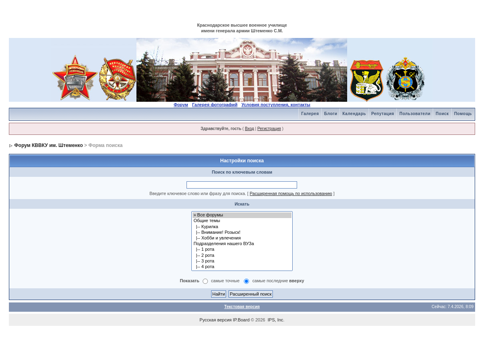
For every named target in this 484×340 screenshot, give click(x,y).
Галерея (310, 113)
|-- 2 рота (242, 255)
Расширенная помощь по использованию (291, 193)
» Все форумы (242, 215)
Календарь (354, 113)
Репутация (382, 113)
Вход (249, 128)
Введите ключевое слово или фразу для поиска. (197, 193)
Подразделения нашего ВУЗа (242, 244)
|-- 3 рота (242, 261)
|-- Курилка (242, 227)
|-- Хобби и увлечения (242, 238)
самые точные (225, 281)
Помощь (463, 113)
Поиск (442, 113)
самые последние (278, 281)
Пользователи (414, 113)
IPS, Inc (275, 319)
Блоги (330, 113)
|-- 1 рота (242, 249)
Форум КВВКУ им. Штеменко (48, 145)
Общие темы (242, 221)
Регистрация (269, 128)
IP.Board (241, 319)
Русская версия (215, 319)
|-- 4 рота (242, 267)
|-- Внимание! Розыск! (242, 232)
